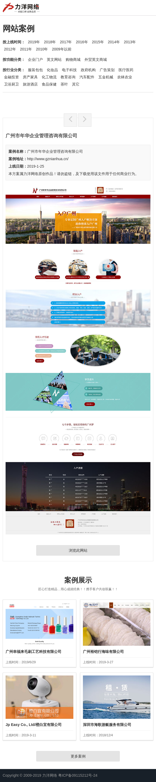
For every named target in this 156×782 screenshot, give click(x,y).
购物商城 (73, 59)
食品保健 (49, 84)
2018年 (50, 42)
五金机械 (105, 77)
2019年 (34, 42)
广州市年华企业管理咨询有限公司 (55, 151)
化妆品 (52, 70)
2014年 (114, 42)
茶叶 (64, 84)
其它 (75, 84)
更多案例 (78, 756)
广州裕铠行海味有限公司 (103, 651)
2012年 (10, 49)
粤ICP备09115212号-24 (78, 775)
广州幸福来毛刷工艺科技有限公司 (33, 651)
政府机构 (88, 70)
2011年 (26, 49)
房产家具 (30, 77)
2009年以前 (61, 49)
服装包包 (35, 70)
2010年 (42, 49)
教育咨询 (68, 77)
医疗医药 (126, 70)
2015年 (98, 42)
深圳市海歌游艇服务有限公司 (107, 724)
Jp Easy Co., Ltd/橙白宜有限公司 (34, 724)
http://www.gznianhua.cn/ (48, 159)
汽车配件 (86, 77)
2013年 (130, 42)
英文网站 (54, 59)
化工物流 (49, 77)
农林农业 (124, 77)
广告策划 (107, 70)
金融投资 (11, 77)
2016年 (82, 42)
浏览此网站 (78, 550)
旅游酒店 (30, 84)
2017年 (66, 42)
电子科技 (69, 70)
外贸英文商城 (96, 59)
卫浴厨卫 (11, 84)
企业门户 (35, 59)
